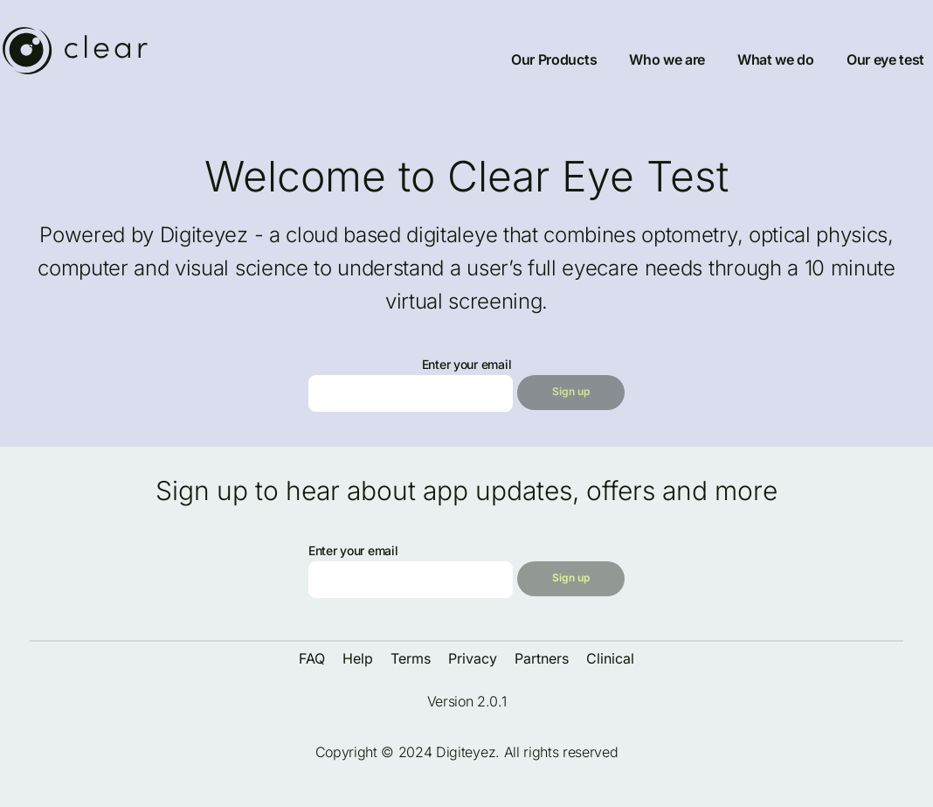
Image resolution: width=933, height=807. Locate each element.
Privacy (472, 658)
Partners (542, 658)
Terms (410, 658)
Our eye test (885, 59)
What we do (775, 59)
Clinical (610, 658)
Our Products (554, 59)
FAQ (312, 658)
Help (357, 658)
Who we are (667, 59)
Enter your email (467, 364)
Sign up (571, 391)
